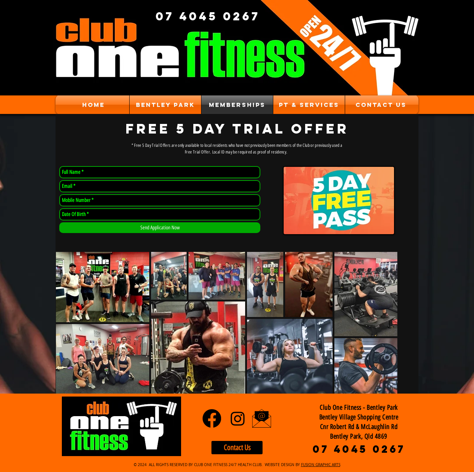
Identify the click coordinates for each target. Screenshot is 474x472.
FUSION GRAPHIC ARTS (320, 464)
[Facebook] (212, 418)
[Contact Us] (237, 447)
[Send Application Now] (159, 227)
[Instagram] (237, 418)
